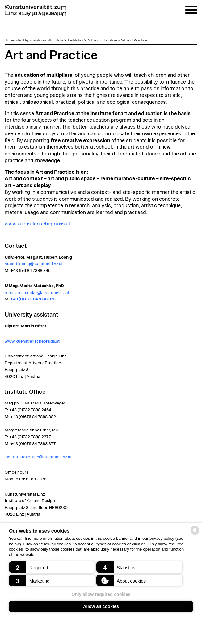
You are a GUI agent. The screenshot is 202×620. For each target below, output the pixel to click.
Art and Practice (133, 40)
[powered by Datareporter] (195, 534)
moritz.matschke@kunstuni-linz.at (37, 292)
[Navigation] (191, 11)
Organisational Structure (43, 40)
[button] (52, 567)
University (13, 40)
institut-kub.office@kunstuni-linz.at (39, 457)
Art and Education (102, 40)
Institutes (75, 40)
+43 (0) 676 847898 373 (33, 299)
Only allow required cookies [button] (100, 594)
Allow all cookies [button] (101, 606)
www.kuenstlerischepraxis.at (38, 223)
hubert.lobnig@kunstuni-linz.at (34, 264)
